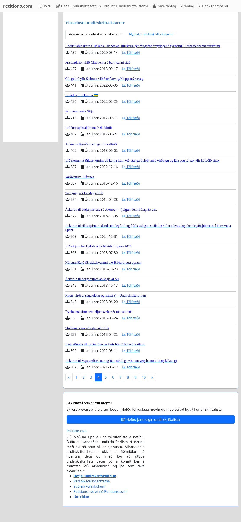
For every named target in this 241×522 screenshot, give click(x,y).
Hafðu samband (213, 6)
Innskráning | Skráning (173, 6)
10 (144, 377)
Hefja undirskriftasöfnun (78, 6)
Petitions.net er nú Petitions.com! (100, 491)
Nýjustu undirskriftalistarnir (126, 6)
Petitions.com (17, 6)
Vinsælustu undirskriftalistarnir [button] (94, 34)
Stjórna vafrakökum (90, 486)
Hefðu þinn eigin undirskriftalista (150, 419)
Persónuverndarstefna (92, 481)
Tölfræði (131, 52)
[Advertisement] (30, 77)
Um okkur (82, 496)
